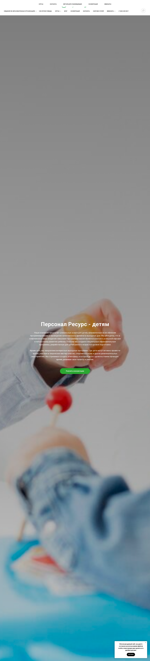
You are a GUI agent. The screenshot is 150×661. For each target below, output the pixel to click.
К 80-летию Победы (45, 11)
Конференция (75, 11)
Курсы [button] (57, 11)
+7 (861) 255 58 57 (123, 11)
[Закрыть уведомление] (146, 643)
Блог (65, 11)
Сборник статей (98, 11)
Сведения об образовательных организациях (19, 11)
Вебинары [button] (110, 11)
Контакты (86, 11)
